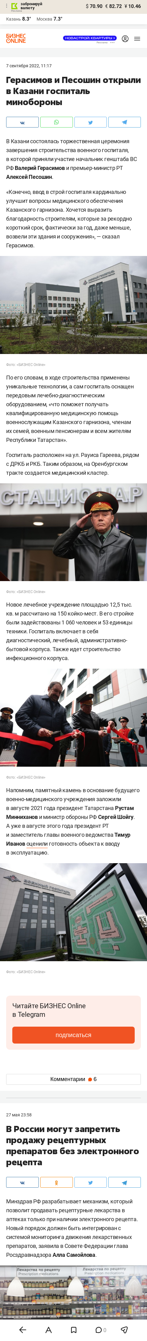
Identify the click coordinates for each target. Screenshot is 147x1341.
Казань (13, 19)
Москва (44, 19)
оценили (37, 843)
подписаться (73, 1035)
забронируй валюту (31, 6)
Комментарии (73, 1079)
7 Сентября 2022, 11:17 (29, 65)
